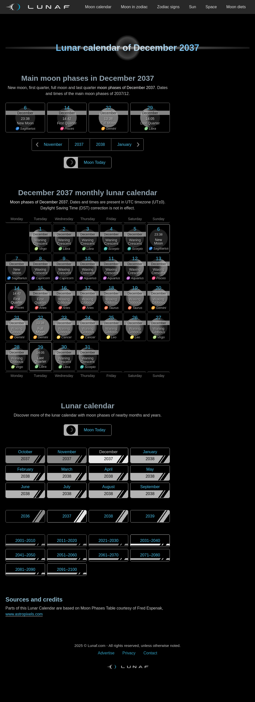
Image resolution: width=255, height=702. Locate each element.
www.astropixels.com (24, 614)
